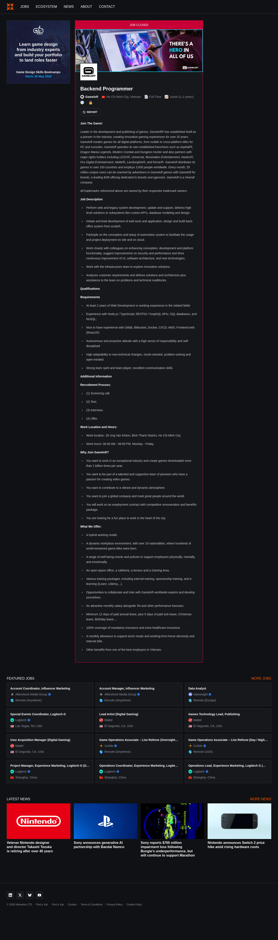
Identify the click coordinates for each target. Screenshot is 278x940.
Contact (107, 6)
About (86, 6)
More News (260, 799)
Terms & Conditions (92, 904)
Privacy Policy (114, 904)
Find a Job (42, 904)
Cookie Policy (134, 904)
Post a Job (58, 904)
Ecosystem (46, 6)
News (69, 6)
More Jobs (261, 678)
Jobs (24, 6)
